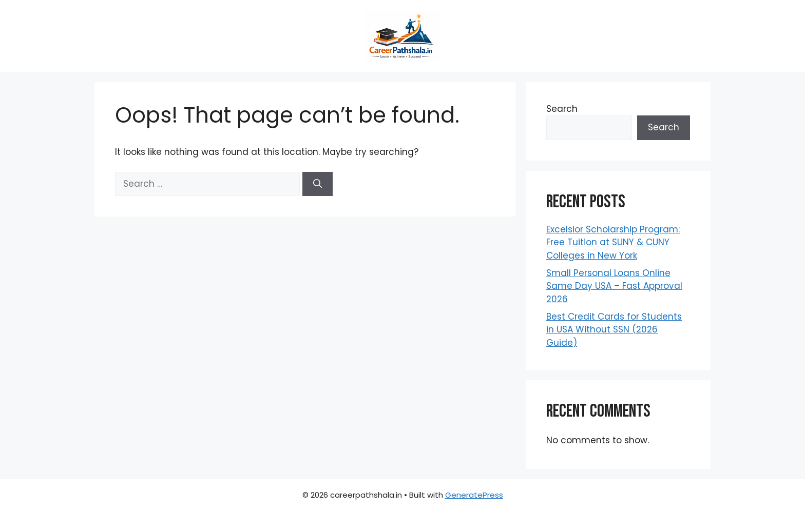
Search (562, 109)
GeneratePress (474, 494)
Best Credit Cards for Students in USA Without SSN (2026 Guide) (614, 329)
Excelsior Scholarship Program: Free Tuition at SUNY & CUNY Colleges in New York (613, 242)
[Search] (317, 184)
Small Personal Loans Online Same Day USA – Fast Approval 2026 (614, 286)
